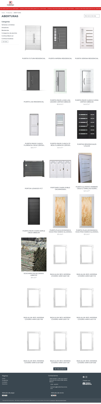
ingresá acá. (52, 400)
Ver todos (5, 41)
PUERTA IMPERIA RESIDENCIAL (60, 58)
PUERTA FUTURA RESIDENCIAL (33, 58)
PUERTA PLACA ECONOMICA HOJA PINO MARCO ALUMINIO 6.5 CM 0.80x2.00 (60, 231)
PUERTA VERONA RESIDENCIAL (86, 58)
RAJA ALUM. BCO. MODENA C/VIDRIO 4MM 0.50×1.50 (34, 318)
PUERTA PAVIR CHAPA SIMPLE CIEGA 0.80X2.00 (34, 232)
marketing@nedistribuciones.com (57, 387)
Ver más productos (60, 369)
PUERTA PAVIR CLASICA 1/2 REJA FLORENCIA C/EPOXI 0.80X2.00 (60, 144)
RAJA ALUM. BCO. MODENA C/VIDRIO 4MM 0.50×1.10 (60, 318)
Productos (10, 12)
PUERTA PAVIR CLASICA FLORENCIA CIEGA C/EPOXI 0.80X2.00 (34, 144)
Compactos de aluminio (9, 33)
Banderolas (5, 30)
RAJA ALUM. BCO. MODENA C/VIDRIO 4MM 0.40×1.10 (87, 318)
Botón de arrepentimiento (61, 400)
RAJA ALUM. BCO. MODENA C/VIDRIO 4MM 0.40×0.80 (34, 362)
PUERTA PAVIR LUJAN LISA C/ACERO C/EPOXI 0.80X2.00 (60, 101)
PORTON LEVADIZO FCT (34, 188)
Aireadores (5, 27)
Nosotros (4, 384)
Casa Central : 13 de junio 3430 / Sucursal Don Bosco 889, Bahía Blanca (57, 380)
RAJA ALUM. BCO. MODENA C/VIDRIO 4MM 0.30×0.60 (87, 362)
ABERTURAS (17, 12)
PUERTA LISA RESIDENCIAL (34, 102)
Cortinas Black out (7, 36)
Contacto (4, 382)
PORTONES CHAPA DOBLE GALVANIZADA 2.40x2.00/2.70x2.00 (60, 188)
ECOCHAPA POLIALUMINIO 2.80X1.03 (34, 274)
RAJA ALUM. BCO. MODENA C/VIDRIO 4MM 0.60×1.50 (60, 275)
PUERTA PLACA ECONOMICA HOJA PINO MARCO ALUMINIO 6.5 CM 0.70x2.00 (86, 231)
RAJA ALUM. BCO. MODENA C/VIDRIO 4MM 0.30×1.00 (60, 362)
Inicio (4, 12)
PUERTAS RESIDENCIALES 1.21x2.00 (86, 145)
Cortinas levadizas (7, 38)
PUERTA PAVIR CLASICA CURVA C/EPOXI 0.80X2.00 (86, 101)
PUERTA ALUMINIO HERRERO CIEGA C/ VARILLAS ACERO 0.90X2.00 (87, 187)
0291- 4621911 (53, 384)
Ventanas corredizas (8, 25)
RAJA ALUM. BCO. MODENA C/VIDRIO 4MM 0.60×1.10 (87, 275)
